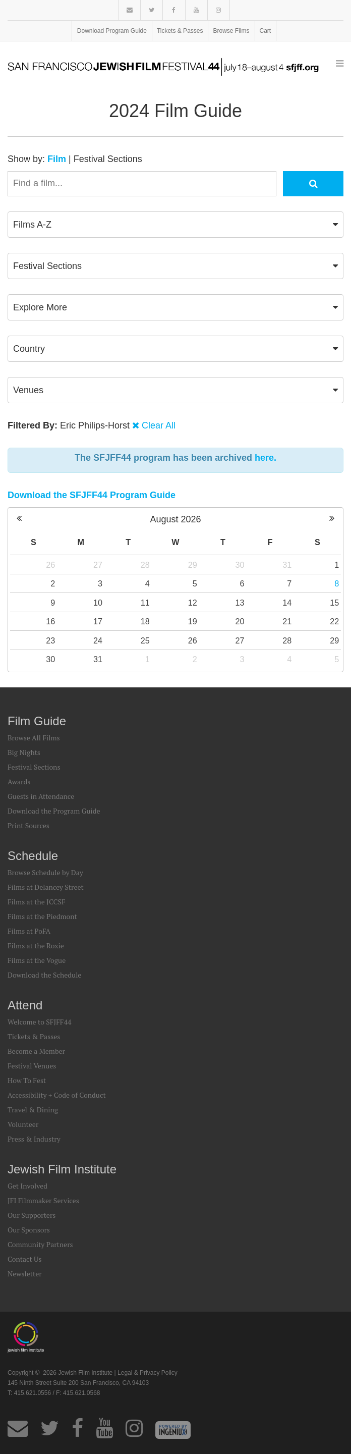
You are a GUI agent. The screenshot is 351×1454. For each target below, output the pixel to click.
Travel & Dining (33, 1109)
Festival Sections (108, 159)
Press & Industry (34, 1139)
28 (145, 564)
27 (97, 564)
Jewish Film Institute (62, 1169)
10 (97, 602)
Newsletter (25, 1273)
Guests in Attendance (41, 796)
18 (145, 621)
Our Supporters (31, 1215)
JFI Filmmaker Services (43, 1200)
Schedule (33, 856)
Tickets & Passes (180, 30)
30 (239, 564)
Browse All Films (34, 737)
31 (286, 564)
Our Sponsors (29, 1229)
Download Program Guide (112, 30)
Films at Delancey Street (46, 887)
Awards (19, 781)
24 (97, 640)
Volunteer (23, 1124)
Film (56, 159)
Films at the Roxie (36, 945)
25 (145, 640)
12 (192, 602)
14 (286, 602)
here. (265, 458)
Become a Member (36, 1051)
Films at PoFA (29, 931)
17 (97, 621)
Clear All (159, 425)
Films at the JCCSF (37, 901)
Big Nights (24, 752)
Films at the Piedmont (42, 916)
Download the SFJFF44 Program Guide (92, 495)
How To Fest (27, 1080)
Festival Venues (32, 1065)
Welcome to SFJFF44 (39, 1022)
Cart (265, 30)
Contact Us (25, 1259)
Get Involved (27, 1186)
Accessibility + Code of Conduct (57, 1095)
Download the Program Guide (54, 811)
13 (239, 602)
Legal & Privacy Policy (148, 1372)
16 (50, 621)
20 (239, 621)
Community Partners (40, 1244)
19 (192, 621)
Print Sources (28, 825)
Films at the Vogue (37, 960)
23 (50, 640)
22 (334, 621)
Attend (25, 1005)
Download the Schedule (44, 975)
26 (50, 564)
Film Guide (37, 721)
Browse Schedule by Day (45, 872)
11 (145, 602)
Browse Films (231, 30)
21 (286, 621)
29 (192, 564)
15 (334, 602)
